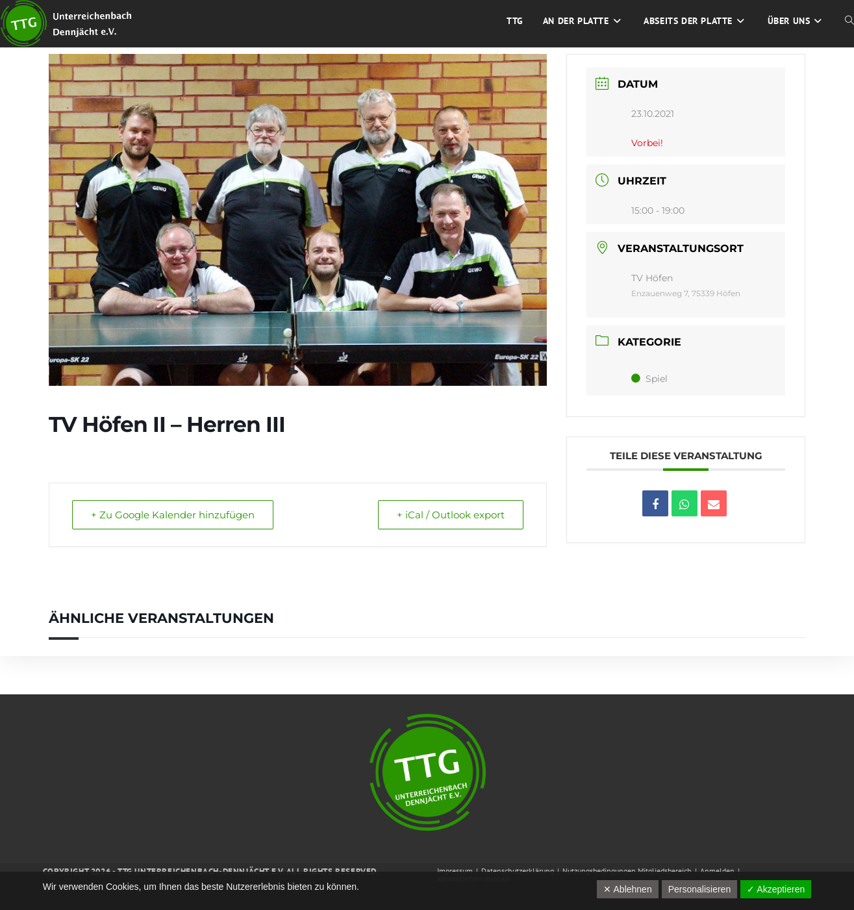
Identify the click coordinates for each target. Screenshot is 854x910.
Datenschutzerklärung (517, 871)
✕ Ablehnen (627, 889)
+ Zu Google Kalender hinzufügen (173, 515)
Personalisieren (699, 889)
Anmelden (717, 871)
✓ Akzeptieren (776, 889)
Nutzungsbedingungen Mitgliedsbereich (627, 871)
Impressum (455, 871)
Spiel (649, 379)
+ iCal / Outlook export (451, 515)
